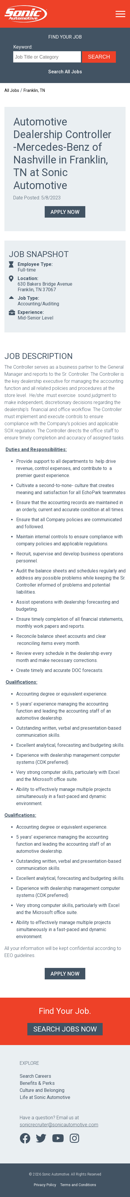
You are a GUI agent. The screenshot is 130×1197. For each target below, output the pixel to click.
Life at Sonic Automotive (45, 1097)
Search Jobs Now (65, 1029)
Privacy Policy (45, 1185)
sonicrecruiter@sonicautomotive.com (59, 1125)
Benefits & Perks (37, 1083)
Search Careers (35, 1076)
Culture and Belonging (42, 1090)
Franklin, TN (34, 90)
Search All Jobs (65, 71)
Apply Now (65, 212)
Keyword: (22, 47)
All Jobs (11, 90)
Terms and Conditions (78, 1185)
